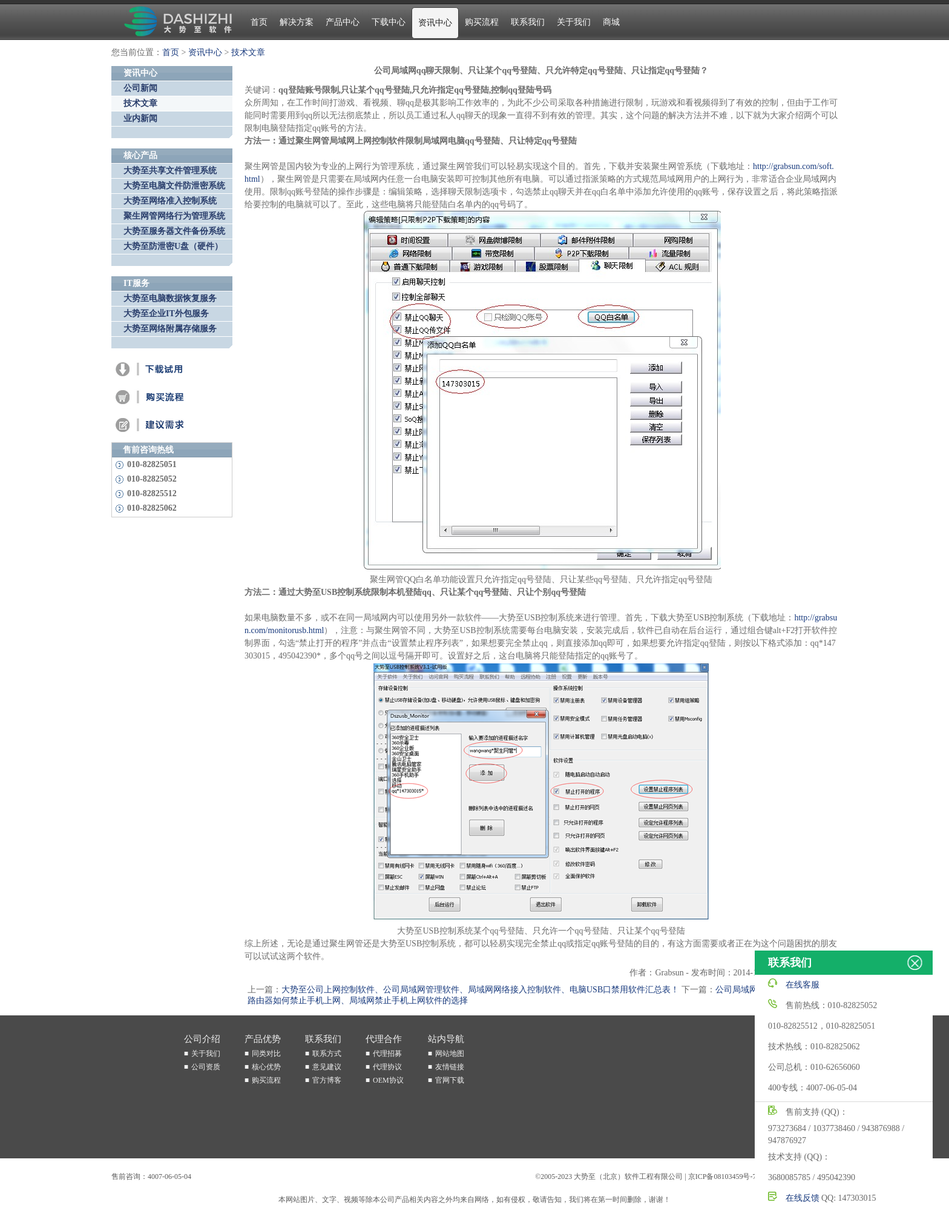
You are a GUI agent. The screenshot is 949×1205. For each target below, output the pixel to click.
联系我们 (528, 22)
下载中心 (389, 22)
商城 (611, 22)
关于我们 (574, 22)
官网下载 (449, 1080)
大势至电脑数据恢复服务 (170, 298)
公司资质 (205, 1067)
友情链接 (449, 1067)
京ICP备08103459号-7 (722, 1176)
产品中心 (343, 22)
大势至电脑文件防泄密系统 (174, 185)
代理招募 (387, 1053)
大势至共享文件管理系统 (170, 170)
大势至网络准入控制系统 (170, 200)
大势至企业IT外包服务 (166, 313)
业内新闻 (140, 118)
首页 (259, 22)
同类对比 (266, 1053)
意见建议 (326, 1067)
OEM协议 (388, 1080)
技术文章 (248, 52)
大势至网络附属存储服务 (170, 328)
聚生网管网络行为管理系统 (174, 216)
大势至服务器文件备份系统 (174, 231)
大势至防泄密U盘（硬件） (173, 246)
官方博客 (326, 1080)
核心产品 (140, 155)
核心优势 (266, 1067)
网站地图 (449, 1053)
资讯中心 (435, 22)
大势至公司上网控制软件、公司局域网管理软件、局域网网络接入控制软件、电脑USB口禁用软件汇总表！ (480, 989)
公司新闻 (140, 88)
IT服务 (136, 283)
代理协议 (387, 1067)
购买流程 (482, 22)
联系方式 (326, 1053)
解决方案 (297, 22)
